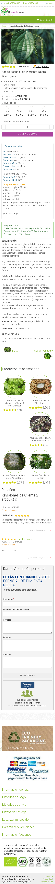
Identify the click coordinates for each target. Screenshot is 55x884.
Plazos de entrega (14, 812)
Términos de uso (46, 882)
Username (8, 599)
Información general (15, 789)
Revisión (7, 620)
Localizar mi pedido (15, 819)
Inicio (4, 26)
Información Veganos (16, 834)
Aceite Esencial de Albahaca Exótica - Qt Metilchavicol (14, 403)
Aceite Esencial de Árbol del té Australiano (14, 476)
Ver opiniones (42, 66)
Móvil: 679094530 (11, 3)
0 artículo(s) (46, 20)
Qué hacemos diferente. (19, 748)
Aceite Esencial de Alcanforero (40, 401)
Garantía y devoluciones (18, 827)
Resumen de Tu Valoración (16, 609)
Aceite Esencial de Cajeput (40, 476)
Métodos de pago (14, 797)
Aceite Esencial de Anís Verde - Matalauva (41, 439)
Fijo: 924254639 (30, 3)
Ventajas (7, 637)
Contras (7, 654)
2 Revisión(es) (22, 66)
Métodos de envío (14, 804)
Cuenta (50, 3)
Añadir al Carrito (27, 134)
